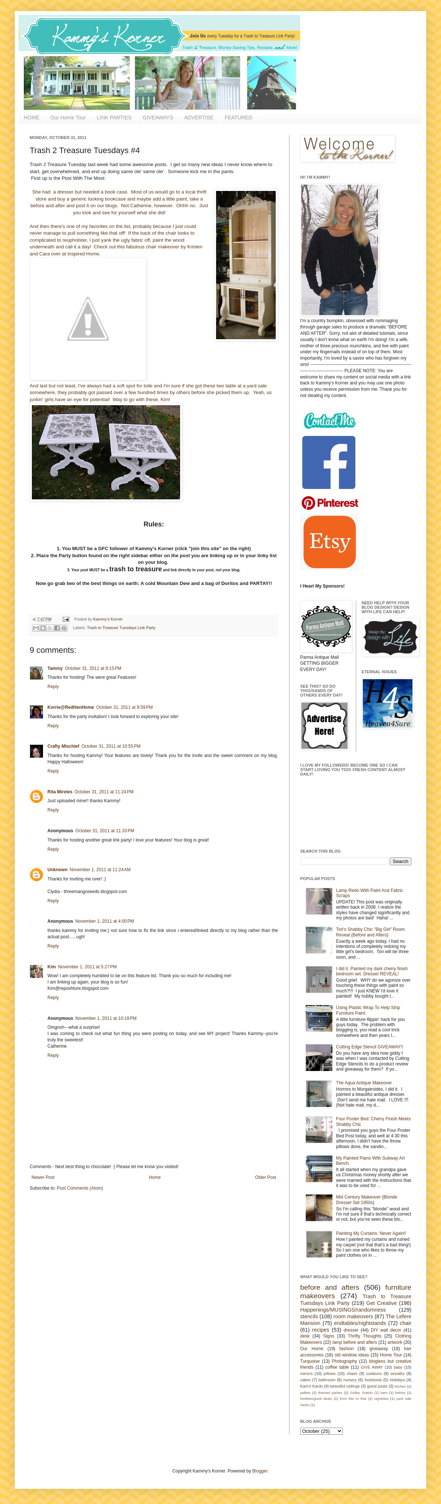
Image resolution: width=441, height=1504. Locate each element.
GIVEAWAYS (158, 117)
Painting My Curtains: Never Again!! (371, 1233)
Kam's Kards (311, 1386)
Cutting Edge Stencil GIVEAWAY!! (369, 1047)
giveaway (378, 1348)
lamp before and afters (354, 1342)
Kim (51, 966)
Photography (344, 1361)
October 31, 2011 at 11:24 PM (103, 791)
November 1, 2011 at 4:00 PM (104, 921)
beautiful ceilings (345, 1386)
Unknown (57, 869)
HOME (31, 117)
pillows (329, 1373)
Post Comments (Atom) (80, 1188)
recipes (320, 1330)
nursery (350, 1380)
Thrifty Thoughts (365, 1336)
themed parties (330, 1393)
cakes (305, 1380)
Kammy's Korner (108, 619)
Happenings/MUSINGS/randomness (343, 1310)
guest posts (377, 1386)
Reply (53, 686)
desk (304, 1336)
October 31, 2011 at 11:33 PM (104, 830)
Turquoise (310, 1361)
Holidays (397, 1380)
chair (405, 1323)
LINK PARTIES (114, 117)
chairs (351, 1373)
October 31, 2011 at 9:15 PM (93, 668)
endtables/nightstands (360, 1323)
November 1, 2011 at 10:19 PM (105, 1018)
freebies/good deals (316, 1398)
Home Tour (391, 1355)
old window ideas (352, 1355)
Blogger (260, 1471)
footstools (373, 1380)
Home (155, 1177)
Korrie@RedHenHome (70, 707)
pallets (305, 1393)
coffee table (337, 1367)
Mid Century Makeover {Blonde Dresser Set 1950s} (366, 1199)
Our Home (312, 1348)
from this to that (353, 1398)
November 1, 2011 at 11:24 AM (100, 869)
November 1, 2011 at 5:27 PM (87, 966)
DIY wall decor (386, 1330)
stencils (309, 1316)
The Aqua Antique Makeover (364, 1082)
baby (398, 1367)
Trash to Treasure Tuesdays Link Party (121, 627)
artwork (395, 1342)
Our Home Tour (68, 117)
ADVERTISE (198, 117)
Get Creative (381, 1303)
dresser (351, 1330)
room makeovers (353, 1316)
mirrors (306, 1373)
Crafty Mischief (63, 746)
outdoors (374, 1373)
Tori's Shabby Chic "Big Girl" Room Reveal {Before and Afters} (370, 932)
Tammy (55, 668)
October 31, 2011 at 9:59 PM (124, 707)
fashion (346, 1348)
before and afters (329, 1287)
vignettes (381, 1398)
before (400, 1393)
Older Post (265, 1177)
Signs (328, 1336)
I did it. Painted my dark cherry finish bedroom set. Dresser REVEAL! (372, 971)
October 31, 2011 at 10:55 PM (111, 746)
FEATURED (238, 117)
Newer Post (43, 1177)
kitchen (400, 1386)
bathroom (327, 1380)
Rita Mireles (59, 791)
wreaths (398, 1373)
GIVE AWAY (372, 1367)
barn (384, 1393)
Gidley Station (361, 1393)
